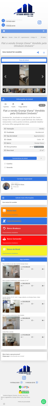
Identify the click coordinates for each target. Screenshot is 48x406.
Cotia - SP (17, 37)
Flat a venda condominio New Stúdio (13, 315)
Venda (11, 37)
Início (4, 37)
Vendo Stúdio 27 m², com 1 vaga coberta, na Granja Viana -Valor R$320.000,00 (21, 297)
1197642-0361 (10, 21)
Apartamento (25, 37)
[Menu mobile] (4, 31)
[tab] (8, 60)
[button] (6, 76)
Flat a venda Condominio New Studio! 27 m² (15, 280)
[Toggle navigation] (43, 31)
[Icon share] (39, 22)
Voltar (43, 37)
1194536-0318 (10, 26)
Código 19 (34, 37)
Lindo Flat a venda (8, 332)
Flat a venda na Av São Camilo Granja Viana (15, 264)
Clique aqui (6, 356)
